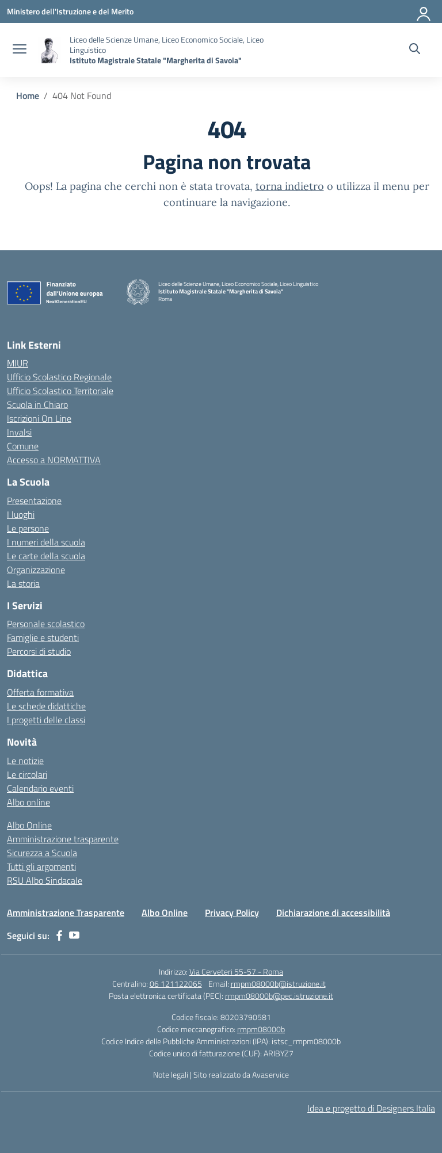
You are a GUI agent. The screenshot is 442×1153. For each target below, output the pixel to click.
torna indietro (290, 186)
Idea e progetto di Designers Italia (371, 1108)
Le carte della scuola (46, 556)
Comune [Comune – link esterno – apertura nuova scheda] (23, 446)
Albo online (28, 802)
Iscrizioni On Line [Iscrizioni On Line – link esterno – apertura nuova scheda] (39, 418)
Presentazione (34, 500)
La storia (23, 583)
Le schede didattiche (46, 706)
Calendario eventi (40, 788)
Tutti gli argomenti (41, 866)
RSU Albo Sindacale (44, 880)
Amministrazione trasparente (63, 839)
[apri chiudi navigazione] (19, 50)
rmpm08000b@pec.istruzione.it (279, 996)
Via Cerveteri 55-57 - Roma (236, 971)
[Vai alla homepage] (49, 50)
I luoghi (21, 514)
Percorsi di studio (39, 651)
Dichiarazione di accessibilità (333, 912)
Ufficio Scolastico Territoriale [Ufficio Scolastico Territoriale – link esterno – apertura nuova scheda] (60, 391)
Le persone (28, 528)
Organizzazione (36, 569)
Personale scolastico (46, 624)
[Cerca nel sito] (415, 50)
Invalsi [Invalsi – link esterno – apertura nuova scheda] (19, 432)
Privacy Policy (232, 912)
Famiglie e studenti (43, 637)
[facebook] (59, 935)
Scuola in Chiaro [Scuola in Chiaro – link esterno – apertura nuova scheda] (37, 404)
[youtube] (74, 935)
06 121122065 (176, 984)
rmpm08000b (261, 1029)
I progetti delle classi (46, 720)
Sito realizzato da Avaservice (241, 1074)
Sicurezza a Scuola (42, 853)
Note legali (170, 1074)
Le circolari (27, 774)
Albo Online (29, 825)
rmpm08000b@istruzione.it (278, 984)
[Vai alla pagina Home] (27, 95)
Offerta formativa (40, 692)
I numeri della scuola (46, 542)
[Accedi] (424, 11)
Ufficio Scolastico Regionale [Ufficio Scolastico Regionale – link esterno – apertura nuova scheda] (59, 377)
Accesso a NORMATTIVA (54, 460)
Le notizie (25, 761)
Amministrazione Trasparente (65, 912)
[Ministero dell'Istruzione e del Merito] (70, 11)
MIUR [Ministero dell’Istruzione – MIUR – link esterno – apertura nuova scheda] (17, 363)
